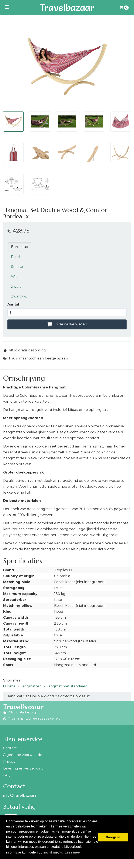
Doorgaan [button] (113, 837)
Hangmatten (30, 686)
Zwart (16, 287)
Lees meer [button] (73, 852)
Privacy (9, 762)
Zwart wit (19, 296)
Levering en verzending (23, 768)
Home (9, 686)
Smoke (17, 267)
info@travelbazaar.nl (20, 795)
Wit (14, 277)
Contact (10, 748)
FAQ (6, 775)
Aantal (13, 304)
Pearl (15, 257)
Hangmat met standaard (66, 686)
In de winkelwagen (67, 324)
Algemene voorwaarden (24, 755)
